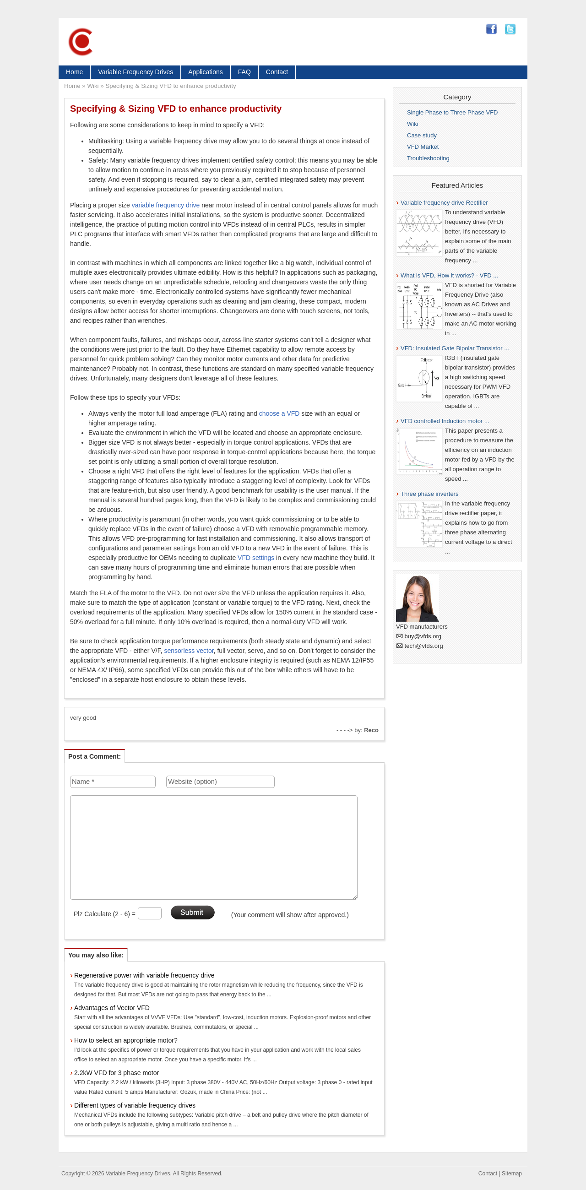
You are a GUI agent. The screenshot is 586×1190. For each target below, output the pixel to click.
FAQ (244, 72)
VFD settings (256, 557)
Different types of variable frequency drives (134, 1105)
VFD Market (423, 146)
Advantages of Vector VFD (112, 1007)
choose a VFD (279, 413)
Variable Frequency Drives (135, 72)
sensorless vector (188, 650)
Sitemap (512, 1173)
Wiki (92, 85)
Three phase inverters (429, 493)
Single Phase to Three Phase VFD (452, 112)
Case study (422, 135)
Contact (277, 72)
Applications (205, 72)
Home (74, 72)
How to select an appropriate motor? (126, 1040)
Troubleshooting (428, 158)
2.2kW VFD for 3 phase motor (116, 1072)
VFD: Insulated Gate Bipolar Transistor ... (455, 348)
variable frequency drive (166, 205)
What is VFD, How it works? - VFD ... (449, 275)
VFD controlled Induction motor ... (445, 421)
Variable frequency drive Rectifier (444, 202)
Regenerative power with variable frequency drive (144, 975)
